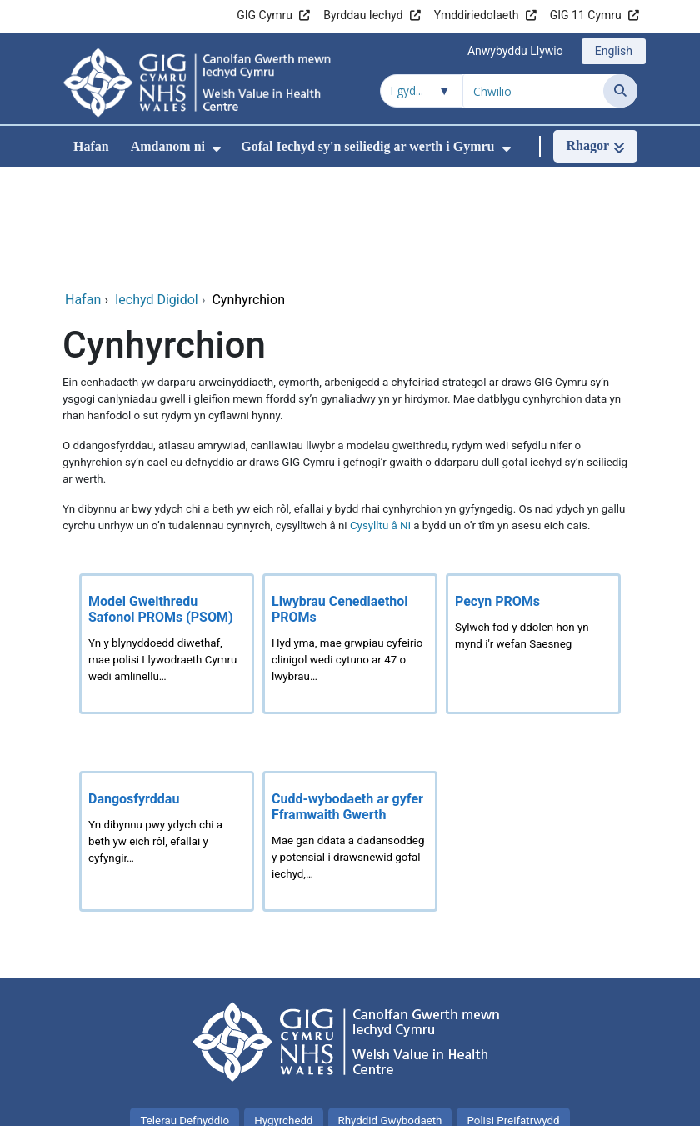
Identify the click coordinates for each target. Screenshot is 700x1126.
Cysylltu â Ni (380, 415)
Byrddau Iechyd (362, 15)
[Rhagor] (595, 146)
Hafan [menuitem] (91, 146)
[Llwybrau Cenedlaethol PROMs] (350, 533)
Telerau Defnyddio (184, 1010)
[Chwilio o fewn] (421, 91)
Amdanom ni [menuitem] (168, 146)
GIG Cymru (264, 15)
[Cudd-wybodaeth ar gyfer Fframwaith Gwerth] (350, 731)
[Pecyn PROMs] (533, 533)
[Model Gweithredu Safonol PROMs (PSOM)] (166, 533)
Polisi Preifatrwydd (513, 1010)
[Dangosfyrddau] (166, 731)
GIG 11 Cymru (586, 15)
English (613, 51)
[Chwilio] (620, 91)
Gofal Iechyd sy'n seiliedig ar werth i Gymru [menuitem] (367, 146)
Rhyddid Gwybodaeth (390, 1010)
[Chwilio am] (533, 91)
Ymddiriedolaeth (476, 15)
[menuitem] (217, 148)
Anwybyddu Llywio (515, 51)
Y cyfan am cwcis (350, 1042)
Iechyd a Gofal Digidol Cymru (552, 1105)
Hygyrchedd (283, 1010)
